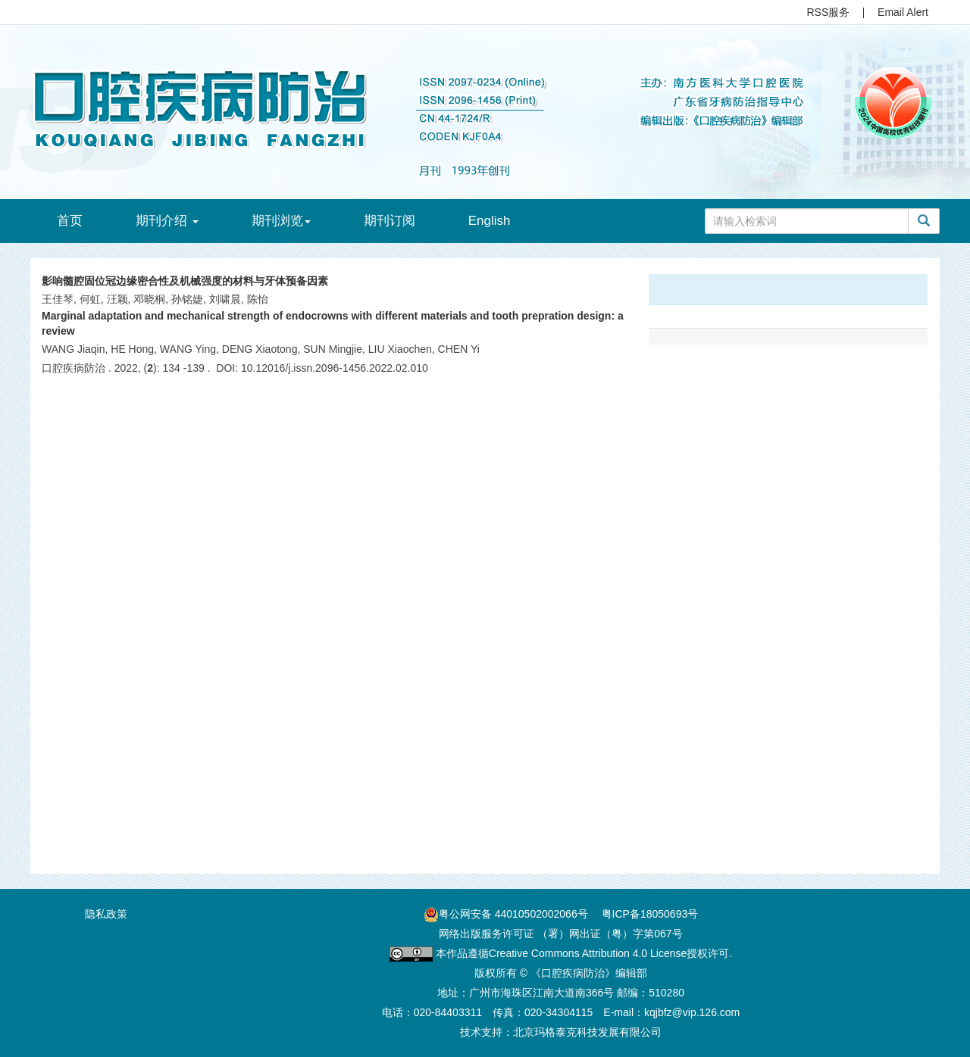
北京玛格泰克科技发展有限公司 (587, 1032)
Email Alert (903, 12)
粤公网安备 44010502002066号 (513, 914)
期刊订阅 (389, 221)
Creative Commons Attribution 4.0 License (588, 953)
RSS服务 (828, 12)
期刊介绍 (167, 221)
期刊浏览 (281, 221)
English (489, 221)
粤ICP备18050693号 (650, 914)
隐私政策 (106, 914)
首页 (70, 221)
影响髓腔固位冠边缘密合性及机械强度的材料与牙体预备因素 (185, 281)
